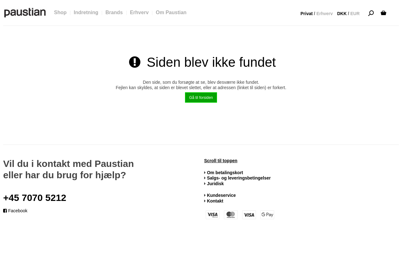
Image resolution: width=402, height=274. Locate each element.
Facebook (15, 210)
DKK (341, 13)
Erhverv (324, 13)
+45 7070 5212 (34, 197)
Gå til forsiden (201, 97)
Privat (307, 13)
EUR (355, 13)
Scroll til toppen (220, 160)
